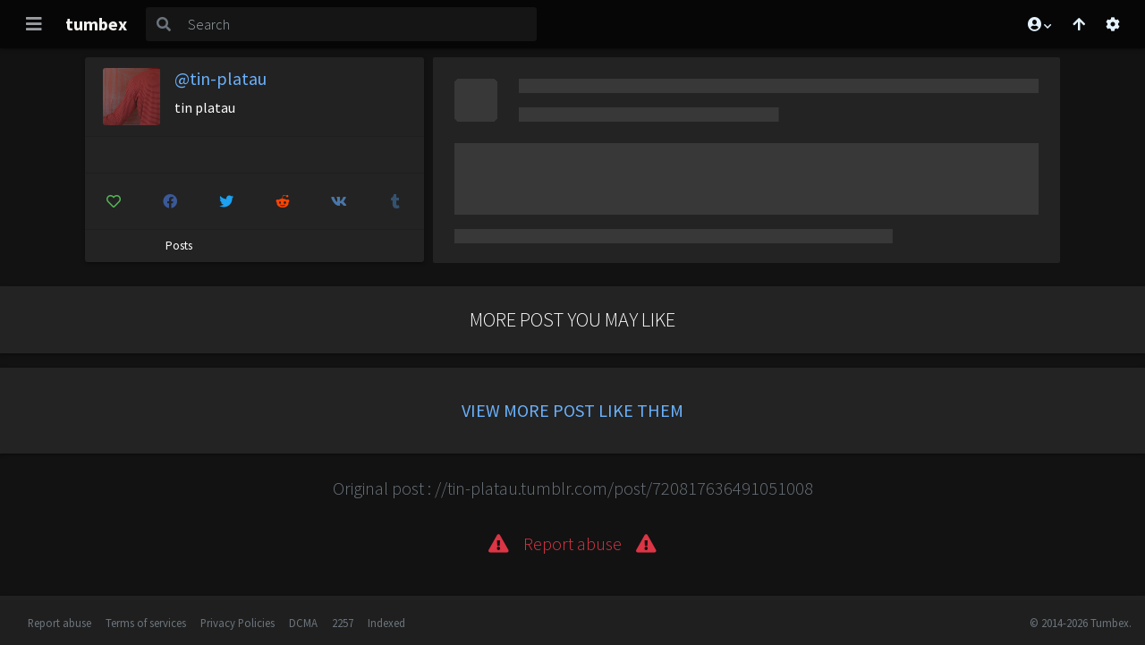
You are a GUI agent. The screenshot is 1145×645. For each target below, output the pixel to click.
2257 (342, 622)
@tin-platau (220, 78)
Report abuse (59, 622)
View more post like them (572, 410)
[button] (1038, 24)
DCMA (303, 622)
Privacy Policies (237, 622)
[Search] (359, 24)
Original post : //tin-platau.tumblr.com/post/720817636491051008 (573, 488)
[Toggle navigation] (34, 24)
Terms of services (146, 622)
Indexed (386, 622)
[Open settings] (1113, 24)
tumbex (96, 24)
